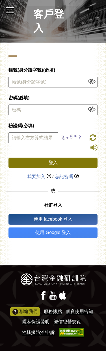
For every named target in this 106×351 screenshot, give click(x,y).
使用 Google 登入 (52, 232)
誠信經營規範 (67, 321)
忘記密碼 (64, 176)
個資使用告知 (79, 311)
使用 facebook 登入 (53, 219)
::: (2, 2)
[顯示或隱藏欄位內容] (91, 81)
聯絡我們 (25, 312)
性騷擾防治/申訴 (38, 332)
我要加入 (36, 176)
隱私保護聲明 (35, 321)
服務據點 (53, 311)
